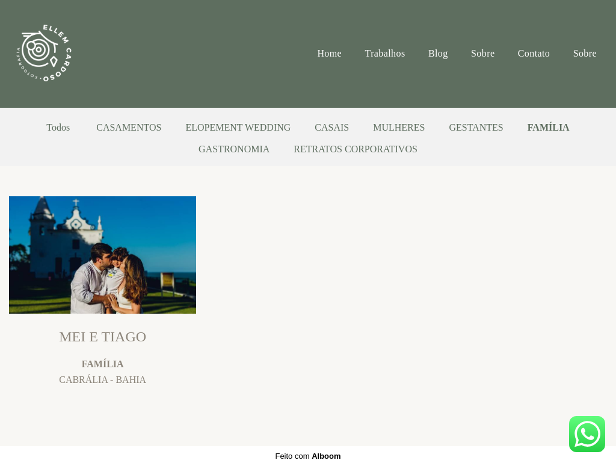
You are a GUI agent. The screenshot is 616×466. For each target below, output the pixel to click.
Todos (58, 127)
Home (329, 53)
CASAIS (332, 127)
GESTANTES (476, 127)
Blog (438, 53)
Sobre (482, 53)
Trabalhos (385, 53)
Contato (534, 53)
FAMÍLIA (549, 127)
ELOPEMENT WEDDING (238, 127)
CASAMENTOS (128, 127)
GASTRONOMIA (234, 149)
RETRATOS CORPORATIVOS (355, 149)
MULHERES (399, 127)
